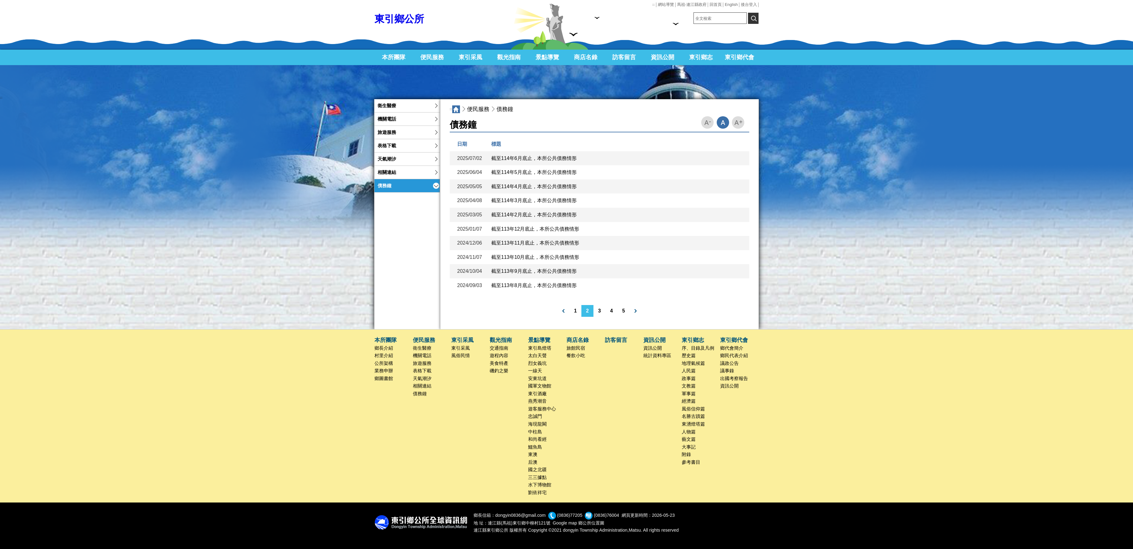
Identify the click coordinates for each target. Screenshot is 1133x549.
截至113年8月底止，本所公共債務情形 (534, 285)
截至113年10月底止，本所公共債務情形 (535, 257)
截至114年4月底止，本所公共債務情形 (534, 186)
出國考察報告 (734, 378)
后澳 (532, 462)
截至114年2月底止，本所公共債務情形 (534, 214)
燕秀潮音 (537, 401)
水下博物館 (539, 484)
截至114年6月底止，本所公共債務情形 (534, 158)
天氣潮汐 (387, 159)
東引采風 (470, 57)
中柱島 (535, 431)
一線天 (535, 370)
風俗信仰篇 (693, 408)
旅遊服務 (387, 132)
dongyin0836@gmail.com (520, 515)
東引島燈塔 (539, 348)
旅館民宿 (575, 348)
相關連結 (387, 172)
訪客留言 (624, 57)
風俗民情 (460, 355)
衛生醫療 (387, 105)
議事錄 (727, 370)
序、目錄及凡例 (698, 348)
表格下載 (387, 145)
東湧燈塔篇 (693, 424)
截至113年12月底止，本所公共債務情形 (535, 229)
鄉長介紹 (383, 348)
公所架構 (383, 363)
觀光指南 (509, 57)
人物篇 (689, 431)
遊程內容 (499, 355)
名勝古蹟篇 (693, 416)
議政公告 (729, 363)
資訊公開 (662, 57)
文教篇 (689, 385)
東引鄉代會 (739, 57)
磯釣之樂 (499, 370)
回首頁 (716, 4)
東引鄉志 (701, 57)
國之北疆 (537, 469)
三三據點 (537, 477)
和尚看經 (537, 439)
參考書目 (691, 462)
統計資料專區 (657, 355)
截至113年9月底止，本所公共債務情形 (534, 271)
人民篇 (689, 370)
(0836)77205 (570, 515)
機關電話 (387, 119)
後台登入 (749, 4)
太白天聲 (537, 355)
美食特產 (499, 363)
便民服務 (432, 57)
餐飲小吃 (575, 355)
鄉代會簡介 (731, 348)
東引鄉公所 (399, 18)
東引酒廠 (537, 393)
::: (653, 4)
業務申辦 (383, 370)
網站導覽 (666, 4)
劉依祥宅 (537, 492)
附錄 (686, 454)
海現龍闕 (537, 424)
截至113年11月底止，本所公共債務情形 (535, 243)
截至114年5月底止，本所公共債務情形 (534, 172)
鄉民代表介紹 (734, 355)
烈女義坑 (537, 363)
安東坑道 (537, 378)
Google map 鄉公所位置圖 (578, 522)
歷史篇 (689, 355)
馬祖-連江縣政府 (691, 4)
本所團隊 (393, 57)
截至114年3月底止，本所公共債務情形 (534, 200)
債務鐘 (385, 185)
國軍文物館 (539, 385)
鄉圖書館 (383, 378)
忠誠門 (535, 416)
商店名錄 (585, 57)
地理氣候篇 (693, 363)
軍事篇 (689, 393)
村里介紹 (383, 355)
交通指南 (499, 348)
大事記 (689, 447)
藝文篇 (689, 439)
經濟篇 (689, 401)
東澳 (532, 454)
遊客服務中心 (542, 408)
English (731, 4)
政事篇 (689, 378)
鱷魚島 (535, 447)
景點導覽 (547, 57)
